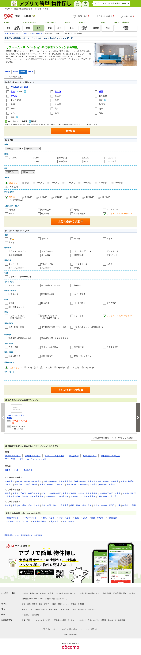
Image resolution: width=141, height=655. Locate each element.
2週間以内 (89, 367)
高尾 (57, 113)
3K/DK (36, 161)
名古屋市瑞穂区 (69, 493)
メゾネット (79, 316)
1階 (10, 238)
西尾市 (8, 493)
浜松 (30, 505)
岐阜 (78, 505)
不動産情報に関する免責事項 (31, 535)
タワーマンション (13, 456)
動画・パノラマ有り (82, 356)
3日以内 (61, 367)
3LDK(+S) (62, 161)
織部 (13, 104)
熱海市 (44, 493)
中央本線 (103, 484)
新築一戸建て (48, 518)
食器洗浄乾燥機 (15, 255)
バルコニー (46, 268)
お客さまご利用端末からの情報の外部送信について (59, 593)
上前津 (37, 505)
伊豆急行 (9, 484)
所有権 (11, 303)
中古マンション (31, 518)
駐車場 (73, 604)
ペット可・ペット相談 (54, 456)
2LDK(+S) (112, 158)
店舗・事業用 (97, 518)
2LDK (7, 470)
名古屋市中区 (91, 493)
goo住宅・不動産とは (30, 593)
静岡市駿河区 (34, 493)
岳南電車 (115, 481)
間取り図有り (14, 356)
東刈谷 (104, 505)
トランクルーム (80, 264)
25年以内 (119, 182)
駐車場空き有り (48, 294)
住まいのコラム (94, 620)
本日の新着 (33, 367)
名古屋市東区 (89, 496)
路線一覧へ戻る (13, 77)
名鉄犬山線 (71, 484)
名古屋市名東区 (36, 496)
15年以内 (87, 182)
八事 (118, 505)
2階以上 (12, 210)
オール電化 (46, 255)
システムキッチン (49, 251)
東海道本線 (9, 481)
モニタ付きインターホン (52, 285)
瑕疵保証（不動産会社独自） (21, 338)
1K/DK (36, 158)
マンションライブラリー (17, 521)
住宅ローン (92, 609)
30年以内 (13, 186)
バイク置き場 (80, 294)
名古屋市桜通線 (127, 481)
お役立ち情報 (6, 620)
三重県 (30, 71)
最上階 (77, 238)
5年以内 (55, 182)
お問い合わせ (72, 629)
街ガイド (82, 620)
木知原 (58, 104)
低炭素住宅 (79, 347)
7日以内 (75, 367)
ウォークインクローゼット (20, 276)
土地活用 (35, 615)
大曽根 (133, 505)
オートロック (14, 285)
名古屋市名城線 (94, 481)
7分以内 (58, 197)
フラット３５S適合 (49, 347)
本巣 (101, 100)
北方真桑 (103, 96)
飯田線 (19, 481)
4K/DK (86, 161)
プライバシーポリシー (50, 629)
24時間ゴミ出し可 (16, 307)
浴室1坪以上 (112, 255)
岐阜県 (23, 71)
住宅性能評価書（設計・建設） (54, 327)
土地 (77, 518)
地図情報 (121, 620)
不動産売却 (26, 615)
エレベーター (112, 210)
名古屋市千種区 (19, 493)
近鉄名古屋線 (80, 481)
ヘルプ (62, 629)
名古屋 (8, 505)
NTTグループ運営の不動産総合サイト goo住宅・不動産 (26, 9)
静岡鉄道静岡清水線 (32, 481)
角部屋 (11, 213)
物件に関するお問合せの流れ (90, 593)
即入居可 (45, 213)
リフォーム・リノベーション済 (32, 459)
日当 (13, 113)
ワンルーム (13, 158)
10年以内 (71, 182)
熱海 (24, 505)
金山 (14, 505)
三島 (43, 505)
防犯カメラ (79, 285)
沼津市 (25, 496)
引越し (29, 620)
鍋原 (101, 108)
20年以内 (103, 182)
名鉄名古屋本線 (50, 481)
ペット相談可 (80, 213)
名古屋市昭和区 (129, 493)
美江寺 (58, 96)
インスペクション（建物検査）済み (88, 328)
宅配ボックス (47, 264)
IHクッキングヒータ (82, 251)
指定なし (13, 182)
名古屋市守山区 (13, 496)
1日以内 (48, 367)
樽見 (13, 117)
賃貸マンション (63, 604)
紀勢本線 (93, 484)
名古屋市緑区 (55, 493)
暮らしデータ (68, 521)
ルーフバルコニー (16, 268)
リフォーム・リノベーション (119, 213)
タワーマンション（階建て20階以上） (17, 317)
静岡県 (15, 71)
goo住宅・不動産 (8, 593)
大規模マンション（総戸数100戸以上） (50, 317)
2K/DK (86, 158)
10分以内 (74, 197)
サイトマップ (84, 629)
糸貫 (57, 100)
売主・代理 (13, 347)
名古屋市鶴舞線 (46, 484)
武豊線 (112, 484)
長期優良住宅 (112, 347)
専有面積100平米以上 (110, 456)
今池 (49, 505)
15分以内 (90, 197)
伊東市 (117, 493)
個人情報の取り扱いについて (33, 599)
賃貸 (85, 518)
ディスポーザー (113, 251)
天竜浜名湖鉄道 (31, 484)
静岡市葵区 (63, 496)
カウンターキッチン (17, 251)
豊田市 (112, 505)
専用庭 (77, 268)
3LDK (16, 470)
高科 (57, 108)
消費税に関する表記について (56, 599)
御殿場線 (18, 484)
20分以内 (106, 197)
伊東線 (106, 481)
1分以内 (28, 197)
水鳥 (101, 113)
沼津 (84, 505)
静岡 (72, 505)
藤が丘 (56, 505)
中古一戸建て (64, 518)
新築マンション (14, 518)
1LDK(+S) (62, 158)
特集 (23, 620)
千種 (90, 505)
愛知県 (7, 71)
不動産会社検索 (39, 521)
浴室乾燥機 (79, 255)
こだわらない (15, 367)
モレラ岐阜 (16, 100)
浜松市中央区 (103, 496)
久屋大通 (64, 505)
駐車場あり (46, 210)
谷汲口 (102, 104)
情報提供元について (11, 535)
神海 (13, 108)
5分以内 (43, 197)
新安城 (96, 505)
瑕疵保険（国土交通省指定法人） (55, 338)
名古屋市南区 (51, 496)
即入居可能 (73, 456)
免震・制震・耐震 (16, 327)
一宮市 (81, 493)
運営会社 (94, 629)
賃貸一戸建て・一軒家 (47, 604)
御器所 (125, 505)
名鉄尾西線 (83, 484)
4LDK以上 (112, 161)
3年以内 (40, 182)
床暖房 (109, 264)
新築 (27, 182)
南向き (77, 210)
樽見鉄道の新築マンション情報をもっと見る (114, 438)
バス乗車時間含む (16, 200)
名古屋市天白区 (106, 493)
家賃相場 (54, 521)
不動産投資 (112, 518)
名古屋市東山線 (65, 481)
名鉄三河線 (60, 484)
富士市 (114, 496)
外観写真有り (47, 356)
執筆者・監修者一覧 (108, 620)
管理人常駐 (111, 303)
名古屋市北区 (76, 496)
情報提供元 (107, 593)
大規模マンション (32, 456)
